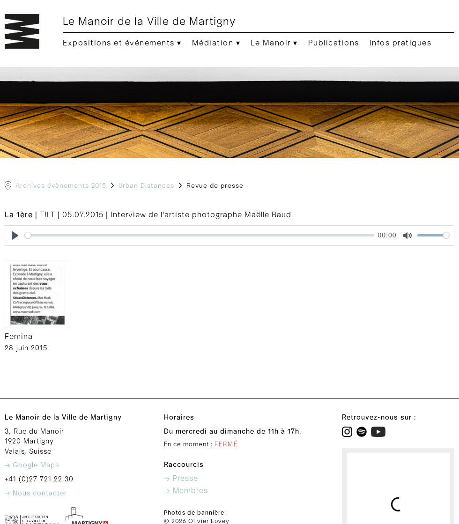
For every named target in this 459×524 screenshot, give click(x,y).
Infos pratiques (401, 43)
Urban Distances (146, 186)
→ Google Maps (32, 465)
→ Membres (186, 490)
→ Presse (181, 478)
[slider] (199, 235)
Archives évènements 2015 (60, 186)
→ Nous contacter (36, 493)
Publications (333, 43)
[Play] (14, 235)
